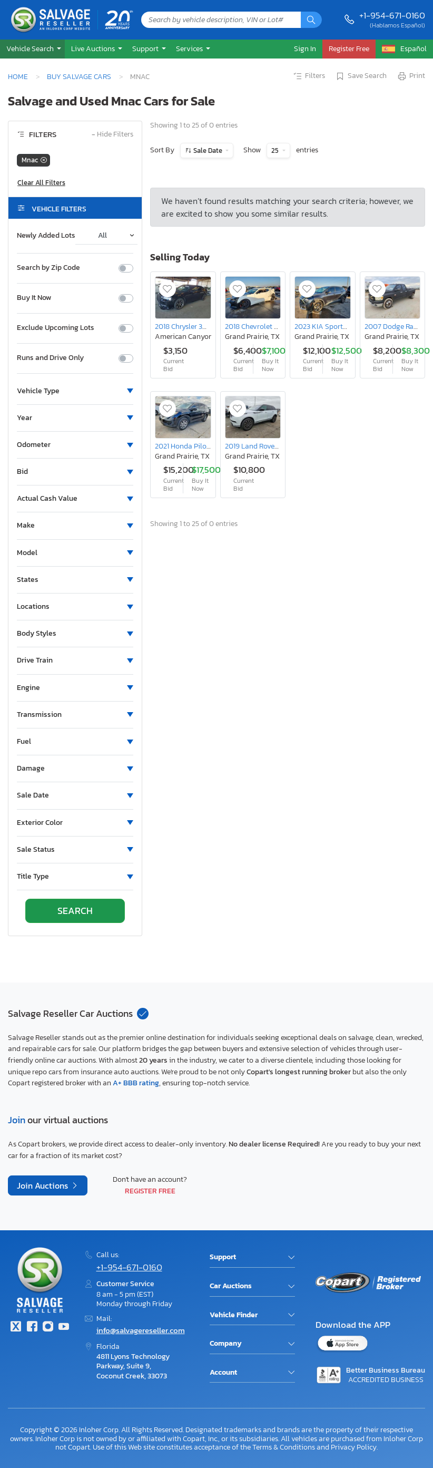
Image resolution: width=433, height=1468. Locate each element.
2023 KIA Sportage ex (328, 326)
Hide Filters (112, 135)
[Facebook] (32, 1327)
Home (18, 76)
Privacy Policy (354, 1447)
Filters (308, 76)
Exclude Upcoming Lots (55, 328)
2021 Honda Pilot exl (187, 446)
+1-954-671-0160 (392, 15)
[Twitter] (16, 1327)
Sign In (305, 48)
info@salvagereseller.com (140, 1330)
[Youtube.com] (64, 1327)
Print (411, 76)
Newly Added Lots (46, 235)
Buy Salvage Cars (79, 76)
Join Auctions (43, 1185)
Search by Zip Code (48, 268)
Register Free (150, 1191)
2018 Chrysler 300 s (185, 326)
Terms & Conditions (283, 1447)
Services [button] (190, 48)
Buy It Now (34, 298)
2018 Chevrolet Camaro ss (266, 326)
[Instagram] (48, 1327)
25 (275, 150)
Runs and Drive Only (50, 358)
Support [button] (146, 48)
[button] (32, 49)
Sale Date (208, 150)
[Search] (311, 20)
